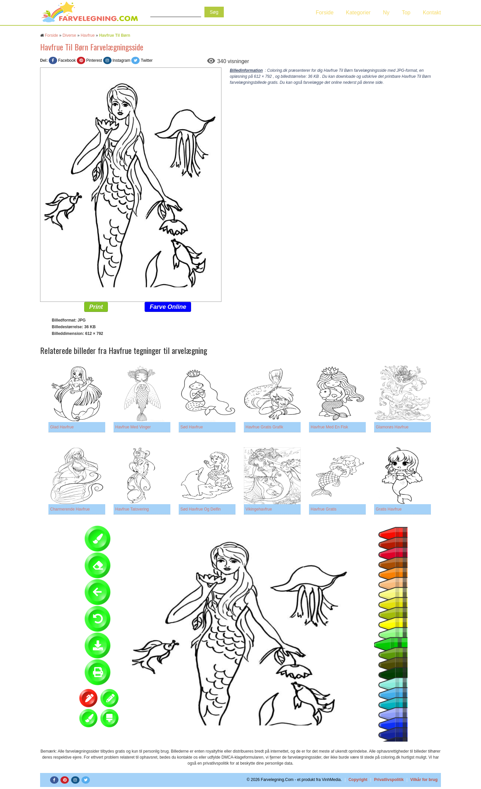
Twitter (146, 60)
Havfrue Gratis (323, 509)
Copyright (357, 779)
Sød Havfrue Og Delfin (200, 509)
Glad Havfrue (62, 427)
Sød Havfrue (191, 427)
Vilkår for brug (424, 779)
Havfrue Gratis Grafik (264, 427)
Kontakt (432, 12)
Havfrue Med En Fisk (329, 427)
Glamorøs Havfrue (392, 427)
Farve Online (168, 307)
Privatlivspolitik (389, 779)
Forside (324, 12)
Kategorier (358, 12)
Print (96, 307)
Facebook (67, 60)
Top (406, 12)
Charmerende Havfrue (70, 509)
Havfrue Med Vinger (133, 427)
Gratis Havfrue (389, 509)
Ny (386, 12)
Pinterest (94, 60)
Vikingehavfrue (259, 509)
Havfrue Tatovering (132, 509)
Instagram (121, 60)
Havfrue (88, 35)
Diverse (69, 35)
